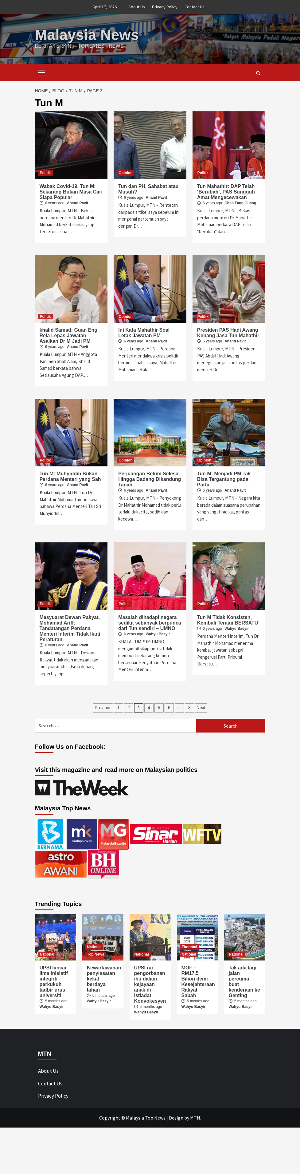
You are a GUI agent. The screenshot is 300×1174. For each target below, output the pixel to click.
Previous (103, 707)
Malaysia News (87, 35)
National (47, 954)
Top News (95, 954)
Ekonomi (189, 947)
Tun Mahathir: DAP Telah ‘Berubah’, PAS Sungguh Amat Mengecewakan (226, 192)
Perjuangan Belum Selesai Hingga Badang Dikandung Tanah (149, 479)
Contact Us (195, 7)
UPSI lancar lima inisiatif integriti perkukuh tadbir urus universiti (54, 981)
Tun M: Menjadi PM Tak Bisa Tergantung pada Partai (224, 479)
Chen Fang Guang (240, 203)
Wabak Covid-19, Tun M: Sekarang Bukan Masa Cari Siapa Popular (71, 192)
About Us (136, 7)
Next (201, 707)
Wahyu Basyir (158, 634)
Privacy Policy (164, 7)
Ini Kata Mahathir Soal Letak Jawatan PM (143, 332)
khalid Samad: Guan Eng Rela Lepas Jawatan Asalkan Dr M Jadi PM (68, 335)
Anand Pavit (77, 203)
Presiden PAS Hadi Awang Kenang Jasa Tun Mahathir (228, 332)
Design (176, 1118)
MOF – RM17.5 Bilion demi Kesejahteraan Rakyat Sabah (198, 981)
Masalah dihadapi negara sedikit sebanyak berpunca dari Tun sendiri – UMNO (149, 623)
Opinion (125, 173)
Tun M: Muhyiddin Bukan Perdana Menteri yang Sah (70, 476)
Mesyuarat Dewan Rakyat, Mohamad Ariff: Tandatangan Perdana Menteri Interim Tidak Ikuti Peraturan (70, 628)
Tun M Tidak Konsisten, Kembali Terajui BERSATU (227, 620)
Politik (45, 173)
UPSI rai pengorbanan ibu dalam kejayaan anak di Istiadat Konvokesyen (150, 984)
